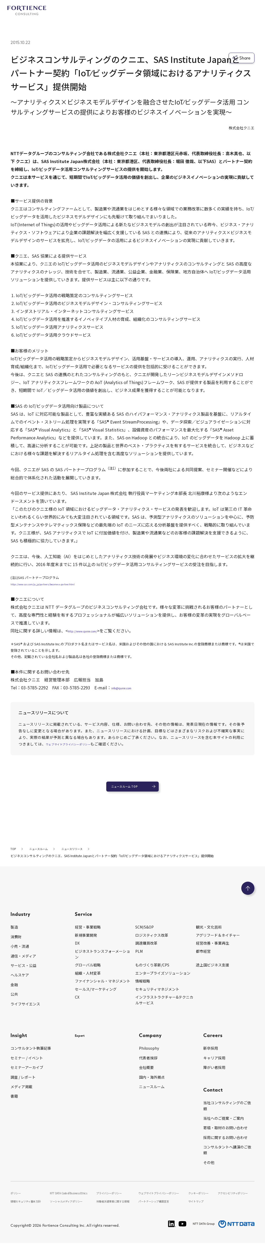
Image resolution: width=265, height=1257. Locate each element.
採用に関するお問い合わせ (225, 1144)
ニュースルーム (152, 1093)
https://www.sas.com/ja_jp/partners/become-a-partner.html (58, 583)
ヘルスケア (20, 981)
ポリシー (17, 1199)
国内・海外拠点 (152, 1083)
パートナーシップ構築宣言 (161, 1214)
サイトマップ (198, 1214)
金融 (14, 991)
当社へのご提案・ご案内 (223, 1125)
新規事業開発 (86, 942)
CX (77, 1003)
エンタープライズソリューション (162, 980)
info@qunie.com (127, 687)
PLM (139, 957)
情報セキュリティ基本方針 (29, 1214)
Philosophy (149, 1055)
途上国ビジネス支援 (212, 971)
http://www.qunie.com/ (91, 630)
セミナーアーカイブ (27, 1074)
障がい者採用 (214, 1074)
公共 (14, 1001)
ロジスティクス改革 (151, 942)
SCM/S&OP (144, 933)
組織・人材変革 (88, 980)
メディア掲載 (21, 1093)
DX (77, 949)
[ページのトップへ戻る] (247, 895)
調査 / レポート (23, 1083)
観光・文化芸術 (209, 933)
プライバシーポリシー (114, 1199)
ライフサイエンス (25, 1010)
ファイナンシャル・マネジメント (102, 987)
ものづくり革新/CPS (152, 971)
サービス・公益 (23, 972)
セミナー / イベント (27, 1064)
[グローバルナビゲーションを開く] (250, 10)
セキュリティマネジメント (157, 995)
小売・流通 (20, 953)
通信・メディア (23, 962)
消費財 (16, 943)
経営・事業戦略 (88, 933)
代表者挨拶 (148, 1064)
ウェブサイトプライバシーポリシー (77, 744)
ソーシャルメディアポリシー (71, 1214)
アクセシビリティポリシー (235, 1199)
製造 (14, 933)
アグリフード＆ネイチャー (218, 942)
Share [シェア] (241, 58)
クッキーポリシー (201, 1199)
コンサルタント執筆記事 (31, 1055)
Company (150, 1042)
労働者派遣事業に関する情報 (118, 1214)
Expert (83, 1042)
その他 (208, 1169)
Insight (19, 1042)
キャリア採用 (214, 1064)
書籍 (14, 1103)
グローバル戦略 (88, 971)
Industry (20, 921)
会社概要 (146, 1074)
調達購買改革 (146, 949)
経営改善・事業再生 (212, 949)
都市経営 (203, 957)
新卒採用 (210, 1055)
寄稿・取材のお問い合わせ (225, 1134)
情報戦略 (142, 987)
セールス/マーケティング (96, 995)
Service (84, 921)
